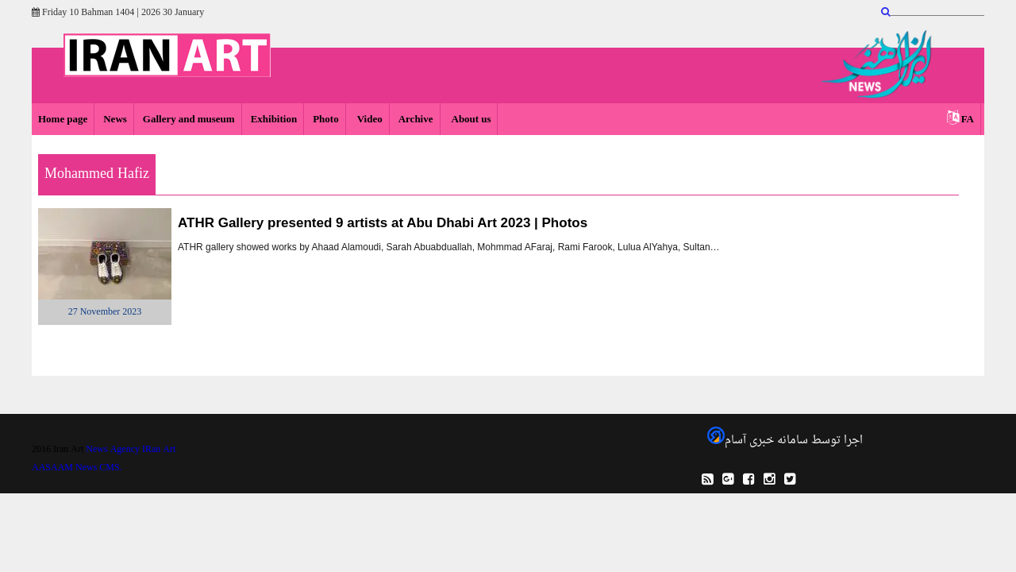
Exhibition (274, 119)
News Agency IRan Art (130, 449)
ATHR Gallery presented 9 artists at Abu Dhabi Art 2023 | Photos (382, 222)
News (115, 119)
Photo (326, 119)
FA (967, 119)
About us (470, 119)
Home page (62, 119)
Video (369, 119)
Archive (415, 119)
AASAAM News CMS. (77, 468)
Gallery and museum (189, 119)
